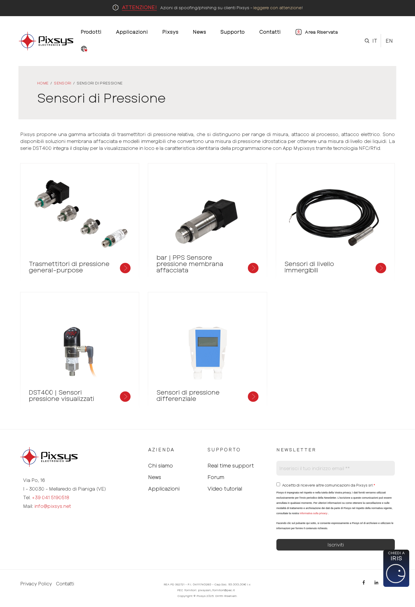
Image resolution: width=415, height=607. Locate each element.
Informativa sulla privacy (313, 513)
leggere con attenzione (277, 7)
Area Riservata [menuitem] (321, 32)
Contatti (65, 583)
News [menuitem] (199, 32)
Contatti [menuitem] (270, 32)
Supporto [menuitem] (232, 32)
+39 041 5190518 (50, 497)
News (154, 477)
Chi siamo (160, 465)
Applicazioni (164, 488)
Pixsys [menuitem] (170, 32)
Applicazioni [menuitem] (132, 32)
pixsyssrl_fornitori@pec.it (216, 590)
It (374, 40)
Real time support (230, 465)
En (389, 40)
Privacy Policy (36, 583)
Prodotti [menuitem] (91, 32)
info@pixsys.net (52, 506)
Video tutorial (224, 488)
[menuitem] (84, 49)
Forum (215, 477)
